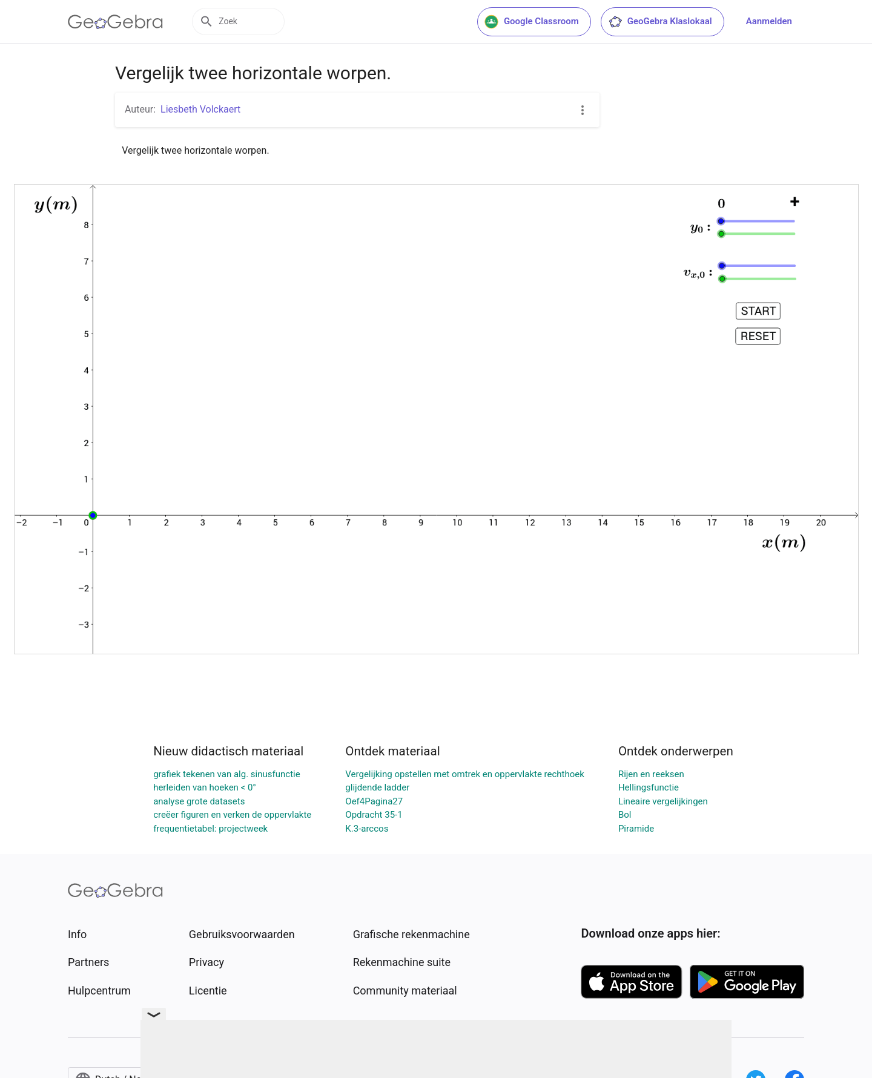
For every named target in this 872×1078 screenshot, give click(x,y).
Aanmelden (769, 21)
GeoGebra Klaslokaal (660, 22)
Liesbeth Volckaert (200, 109)
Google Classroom (531, 22)
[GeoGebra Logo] (115, 22)
